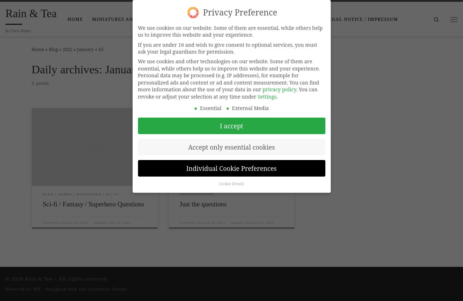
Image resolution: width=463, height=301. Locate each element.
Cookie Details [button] (231, 180)
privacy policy (279, 86)
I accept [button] (231, 122)
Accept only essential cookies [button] (231, 144)
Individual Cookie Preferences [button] (231, 165)
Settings (267, 93)
